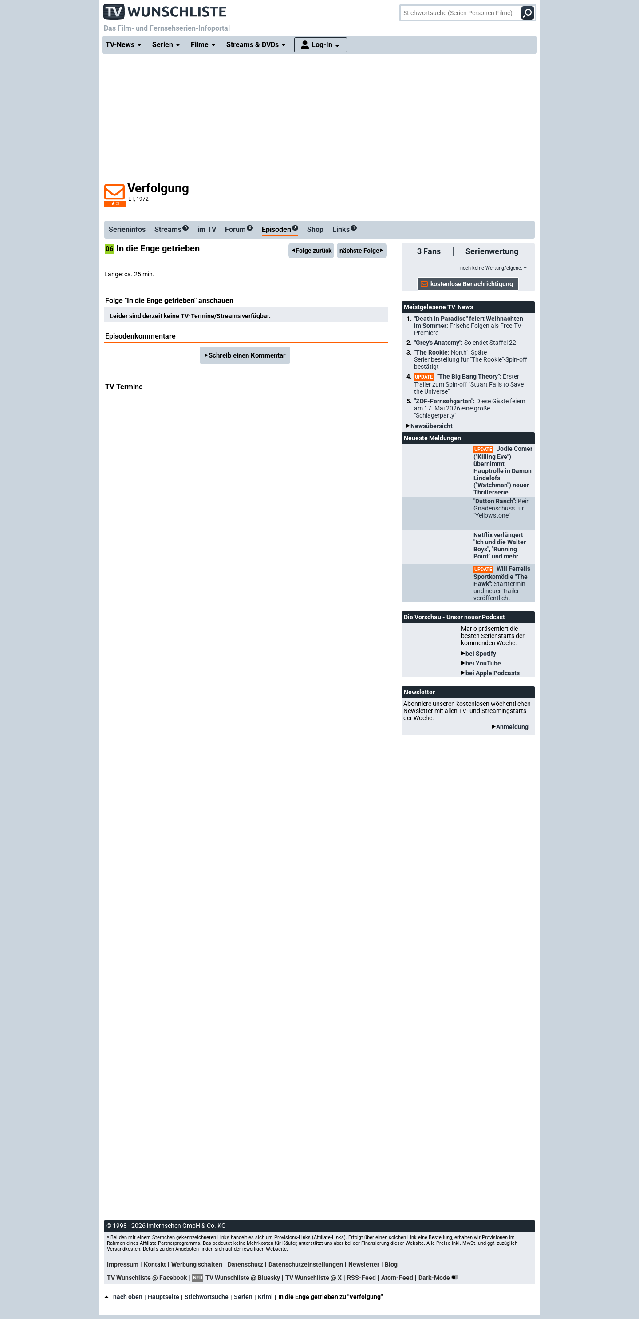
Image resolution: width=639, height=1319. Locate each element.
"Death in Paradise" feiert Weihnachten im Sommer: (468, 325)
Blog (391, 1264)
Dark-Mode (440, 1277)
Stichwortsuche (207, 1296)
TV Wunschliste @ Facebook (147, 1277)
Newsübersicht (431, 426)
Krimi (265, 1296)
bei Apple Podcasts (492, 673)
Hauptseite (163, 1296)
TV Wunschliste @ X (313, 1277)
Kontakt (155, 1264)
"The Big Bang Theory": (469, 384)
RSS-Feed (361, 1277)
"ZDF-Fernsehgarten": (469, 408)
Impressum (122, 1264)
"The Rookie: (470, 359)
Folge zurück (313, 250)
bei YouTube (483, 663)
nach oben (123, 1296)
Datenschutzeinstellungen (305, 1264)
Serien (243, 1296)
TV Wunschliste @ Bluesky (242, 1277)
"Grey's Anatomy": (465, 342)
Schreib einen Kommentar (247, 355)
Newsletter (363, 1264)
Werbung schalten (196, 1264)
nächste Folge (359, 250)
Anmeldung (512, 726)
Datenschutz (245, 1264)
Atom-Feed (397, 1277)
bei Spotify (480, 653)
